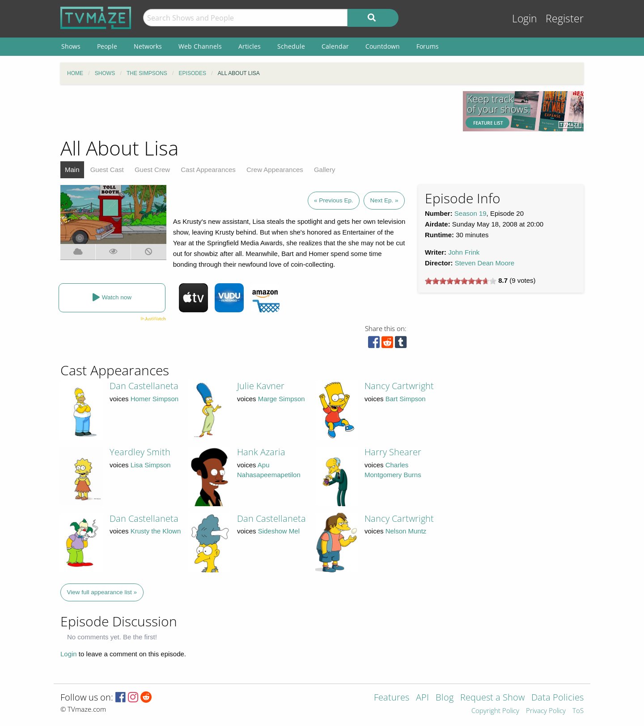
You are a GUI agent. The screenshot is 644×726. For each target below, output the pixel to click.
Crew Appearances (274, 169)
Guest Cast (107, 169)
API (422, 698)
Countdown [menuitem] (382, 46)
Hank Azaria (261, 452)
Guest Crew (152, 169)
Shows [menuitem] (70, 46)
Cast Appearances (208, 169)
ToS (578, 711)
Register (565, 18)
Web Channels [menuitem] (200, 46)
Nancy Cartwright (399, 386)
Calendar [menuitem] (335, 46)
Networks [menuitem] (148, 46)
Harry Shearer (392, 452)
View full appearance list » (102, 592)
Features (391, 698)
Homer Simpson (155, 399)
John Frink (463, 252)
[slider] (460, 281)
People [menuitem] (107, 46)
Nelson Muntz (406, 531)
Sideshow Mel (279, 531)
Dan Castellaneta (144, 386)
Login (524, 18)
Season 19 (470, 213)
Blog (444, 698)
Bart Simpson (406, 399)
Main (72, 169)
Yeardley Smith (140, 452)
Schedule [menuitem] (291, 46)
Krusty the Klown (156, 531)
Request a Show (492, 698)
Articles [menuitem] (249, 46)
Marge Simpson (281, 399)
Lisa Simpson (151, 465)
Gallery (324, 169)
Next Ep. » (384, 200)
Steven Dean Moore (484, 263)
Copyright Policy (495, 711)
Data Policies (557, 698)
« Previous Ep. (333, 200)
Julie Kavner (260, 386)
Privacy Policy (546, 711)
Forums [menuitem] (427, 46)
